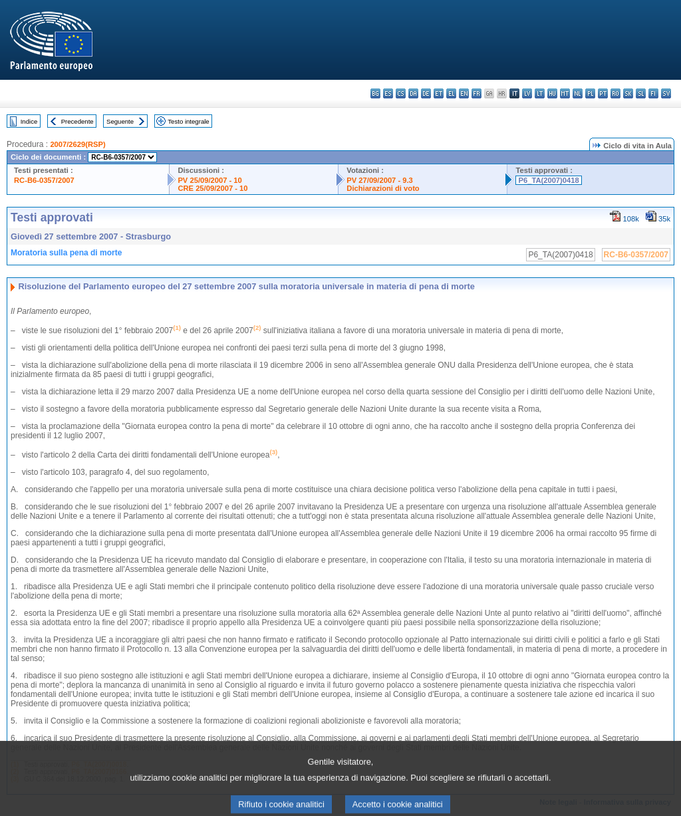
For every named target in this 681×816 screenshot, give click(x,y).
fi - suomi (653, 93)
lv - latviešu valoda (527, 93)
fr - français (476, 93)
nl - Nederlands (578, 93)
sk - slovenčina (628, 93)
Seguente (120, 121)
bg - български (375, 93)
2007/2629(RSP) (77, 144)
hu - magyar (552, 93)
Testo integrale (188, 121)
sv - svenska (666, 93)
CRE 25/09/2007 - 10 (212, 188)
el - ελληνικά (451, 93)
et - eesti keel (439, 93)
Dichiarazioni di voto (382, 188)
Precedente (77, 121)
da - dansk (413, 93)
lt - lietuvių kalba (540, 93)
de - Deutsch (426, 93)
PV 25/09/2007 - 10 (209, 180)
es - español (388, 93)
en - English (464, 93)
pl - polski (590, 93)
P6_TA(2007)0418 (548, 180)
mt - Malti (565, 93)
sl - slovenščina (641, 93)
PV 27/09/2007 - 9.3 (379, 180)
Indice (29, 121)
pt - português (603, 93)
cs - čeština (401, 93)
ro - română (615, 93)
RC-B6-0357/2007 (44, 180)
